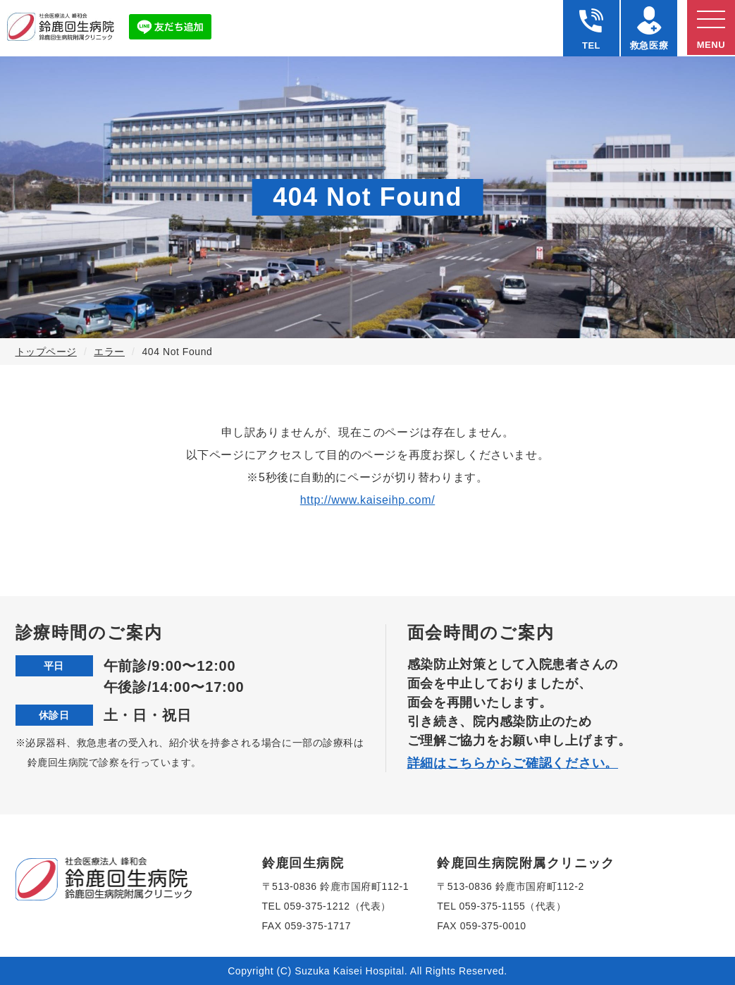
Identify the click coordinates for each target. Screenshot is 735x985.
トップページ (46, 351)
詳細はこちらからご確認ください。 (513, 763)
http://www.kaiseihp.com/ (367, 500)
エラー (109, 351)
